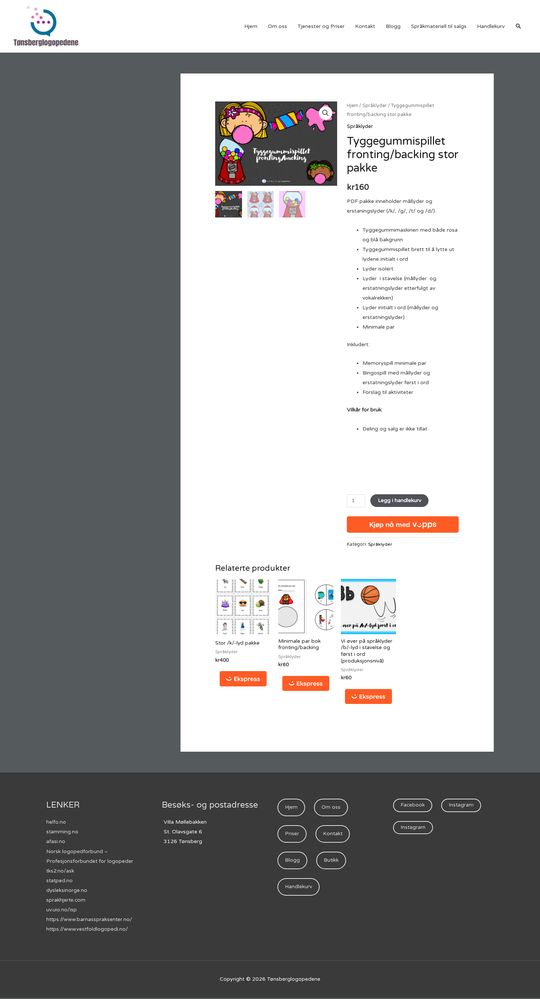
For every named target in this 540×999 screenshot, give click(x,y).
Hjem (250, 26)
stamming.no (62, 833)
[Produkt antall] (356, 500)
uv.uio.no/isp (61, 910)
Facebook (413, 806)
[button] (325, 113)
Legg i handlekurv (400, 500)
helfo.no (56, 823)
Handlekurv (491, 26)
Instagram (462, 806)
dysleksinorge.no (67, 891)
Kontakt (365, 26)
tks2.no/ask (60, 871)
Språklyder (375, 106)
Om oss (277, 26)
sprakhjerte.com (66, 901)
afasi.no (55, 842)
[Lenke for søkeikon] (518, 26)
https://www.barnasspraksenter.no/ (89, 920)
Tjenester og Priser (321, 26)
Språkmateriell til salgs (439, 26)
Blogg (393, 26)
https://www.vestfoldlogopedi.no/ (87, 930)
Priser (292, 836)
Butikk (332, 863)
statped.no (59, 881)
